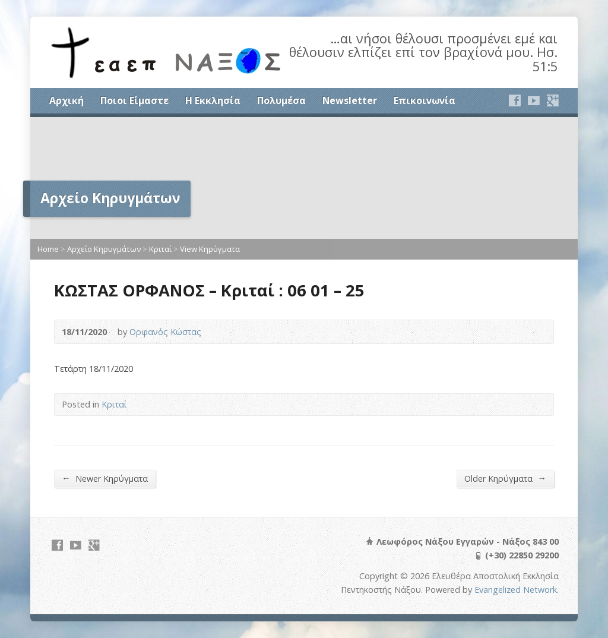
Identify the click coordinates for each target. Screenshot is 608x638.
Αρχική (66, 100)
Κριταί (160, 249)
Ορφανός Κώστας (165, 331)
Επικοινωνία (424, 100)
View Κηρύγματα (210, 249)
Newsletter (349, 100)
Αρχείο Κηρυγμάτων (104, 249)
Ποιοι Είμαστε (134, 100)
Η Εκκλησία (212, 100)
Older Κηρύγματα (505, 478)
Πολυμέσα (281, 100)
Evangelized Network (515, 589)
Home (48, 249)
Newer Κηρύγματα (104, 478)
